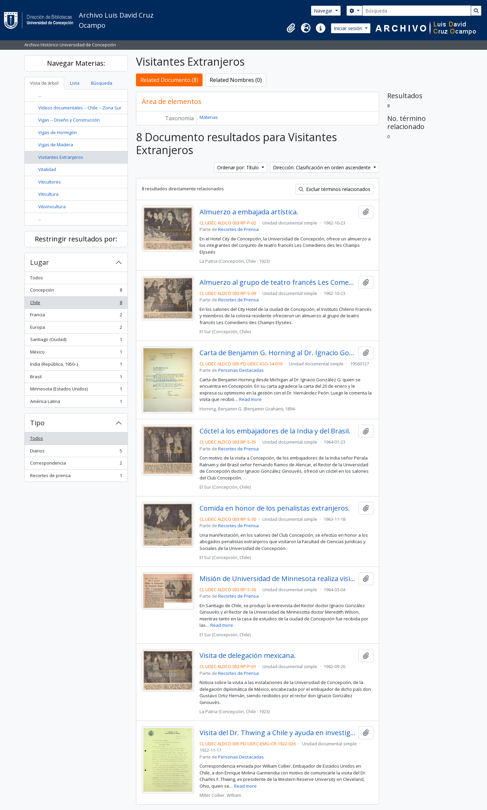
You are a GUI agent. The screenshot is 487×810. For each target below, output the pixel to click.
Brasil (76, 378)
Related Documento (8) (169, 80)
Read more (250, 399)
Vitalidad (47, 169)
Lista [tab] (74, 83)
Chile (76, 303)
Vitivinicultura (52, 207)
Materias (209, 117)
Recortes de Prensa (238, 229)
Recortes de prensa (76, 477)
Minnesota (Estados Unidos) (76, 390)
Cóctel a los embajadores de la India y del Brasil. (275, 431)
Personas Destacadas (241, 370)
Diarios (76, 452)
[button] (290, 28)
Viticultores (49, 182)
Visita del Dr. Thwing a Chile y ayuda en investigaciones (277, 733)
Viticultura (48, 194)
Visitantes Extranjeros (60, 157)
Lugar (39, 262)
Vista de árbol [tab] (44, 83)
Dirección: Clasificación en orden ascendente (322, 167)
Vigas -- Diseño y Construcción (69, 120)
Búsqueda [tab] (101, 83)
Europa (76, 328)
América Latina (76, 402)
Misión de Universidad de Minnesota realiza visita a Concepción (277, 579)
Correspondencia (76, 464)
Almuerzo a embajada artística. (249, 212)
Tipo (37, 422)
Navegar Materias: (76, 63)
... (39, 95)
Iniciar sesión (349, 28)
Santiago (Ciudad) (76, 340)
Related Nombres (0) (236, 80)
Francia (76, 316)
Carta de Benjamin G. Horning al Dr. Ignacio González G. (277, 353)
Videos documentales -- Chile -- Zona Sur (79, 108)
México (76, 353)
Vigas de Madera (55, 145)
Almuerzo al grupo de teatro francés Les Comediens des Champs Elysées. (277, 282)
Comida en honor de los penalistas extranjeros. (275, 508)
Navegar (324, 10)
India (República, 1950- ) (76, 365)
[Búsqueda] (416, 10)
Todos (36, 278)
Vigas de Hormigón (57, 132)
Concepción (76, 291)
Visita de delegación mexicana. (248, 656)
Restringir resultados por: (76, 238)
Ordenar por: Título (238, 167)
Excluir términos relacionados (334, 189)
